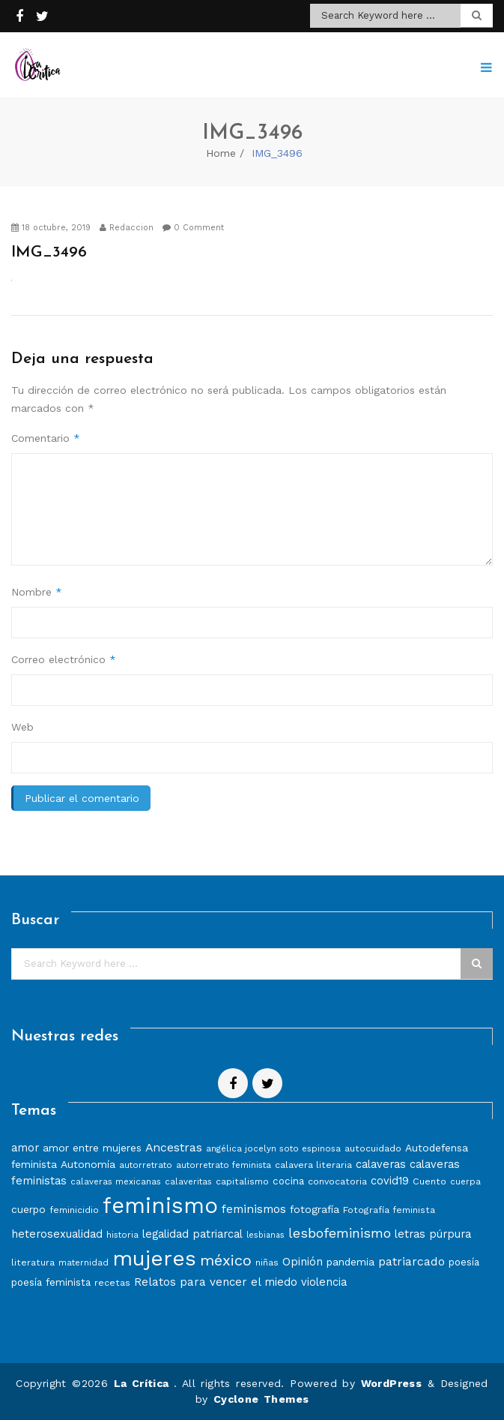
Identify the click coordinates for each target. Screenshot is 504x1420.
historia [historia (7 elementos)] (122, 1234)
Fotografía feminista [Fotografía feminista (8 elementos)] (389, 1209)
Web (22, 727)
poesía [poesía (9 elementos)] (464, 1262)
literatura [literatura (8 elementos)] (33, 1262)
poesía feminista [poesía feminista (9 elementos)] (51, 1282)
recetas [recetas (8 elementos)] (112, 1282)
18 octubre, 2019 (51, 228)
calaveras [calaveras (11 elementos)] (381, 1164)
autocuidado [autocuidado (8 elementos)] (372, 1148)
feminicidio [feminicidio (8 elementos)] (74, 1209)
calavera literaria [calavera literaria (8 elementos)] (313, 1164)
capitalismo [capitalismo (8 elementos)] (242, 1181)
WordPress (391, 1383)
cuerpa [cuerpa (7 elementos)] (465, 1181)
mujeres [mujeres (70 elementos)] (154, 1258)
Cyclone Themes (261, 1399)
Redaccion (127, 228)
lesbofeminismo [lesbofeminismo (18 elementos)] (339, 1233)
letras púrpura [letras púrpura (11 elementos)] (433, 1234)
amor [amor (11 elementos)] (25, 1147)
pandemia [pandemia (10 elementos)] (350, 1262)
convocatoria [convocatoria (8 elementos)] (337, 1181)
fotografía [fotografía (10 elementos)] (314, 1209)
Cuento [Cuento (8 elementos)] (429, 1181)
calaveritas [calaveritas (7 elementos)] (188, 1181)
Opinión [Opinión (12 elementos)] (302, 1261)
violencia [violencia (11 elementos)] (324, 1282)
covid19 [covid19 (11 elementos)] (390, 1180)
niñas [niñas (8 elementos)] (267, 1262)
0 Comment (193, 228)
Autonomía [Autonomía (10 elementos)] (88, 1164)
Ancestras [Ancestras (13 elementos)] (173, 1147)
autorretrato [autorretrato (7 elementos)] (145, 1165)
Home (221, 153)
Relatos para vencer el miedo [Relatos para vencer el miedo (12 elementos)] (215, 1282)
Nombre (36, 592)
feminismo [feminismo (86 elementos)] (160, 1205)
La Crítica (144, 1383)
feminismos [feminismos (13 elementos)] (254, 1209)
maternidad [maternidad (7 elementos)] (83, 1262)
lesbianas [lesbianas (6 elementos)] (265, 1235)
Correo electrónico (63, 659)
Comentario (45, 438)
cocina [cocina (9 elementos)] (288, 1181)
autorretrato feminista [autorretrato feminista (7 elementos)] (223, 1165)
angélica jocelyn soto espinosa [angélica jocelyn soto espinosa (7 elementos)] (273, 1148)
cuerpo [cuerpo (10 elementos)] (28, 1209)
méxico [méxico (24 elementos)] (226, 1260)
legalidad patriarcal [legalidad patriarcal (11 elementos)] (192, 1234)
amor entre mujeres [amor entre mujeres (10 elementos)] (92, 1148)
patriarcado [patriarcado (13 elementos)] (411, 1261)
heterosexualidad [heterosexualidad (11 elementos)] (57, 1234)
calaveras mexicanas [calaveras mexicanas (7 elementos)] (115, 1181)
